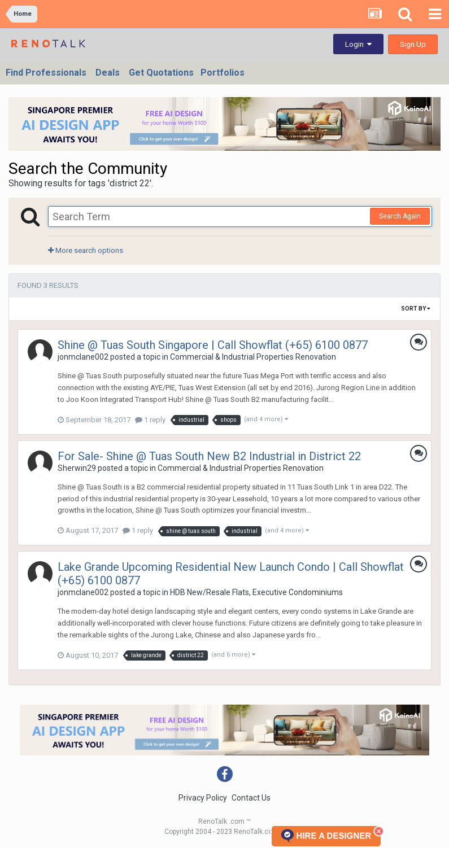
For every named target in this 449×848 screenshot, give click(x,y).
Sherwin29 (77, 468)
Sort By (415, 308)
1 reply (150, 420)
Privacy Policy (202, 797)
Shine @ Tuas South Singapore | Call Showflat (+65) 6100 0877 (213, 345)
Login (358, 44)
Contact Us (251, 797)
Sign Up (413, 44)
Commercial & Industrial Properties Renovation (253, 356)
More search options (85, 250)
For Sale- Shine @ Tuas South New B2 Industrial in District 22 (209, 456)
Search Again (400, 216)
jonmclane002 (83, 356)
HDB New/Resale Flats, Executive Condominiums (256, 592)
